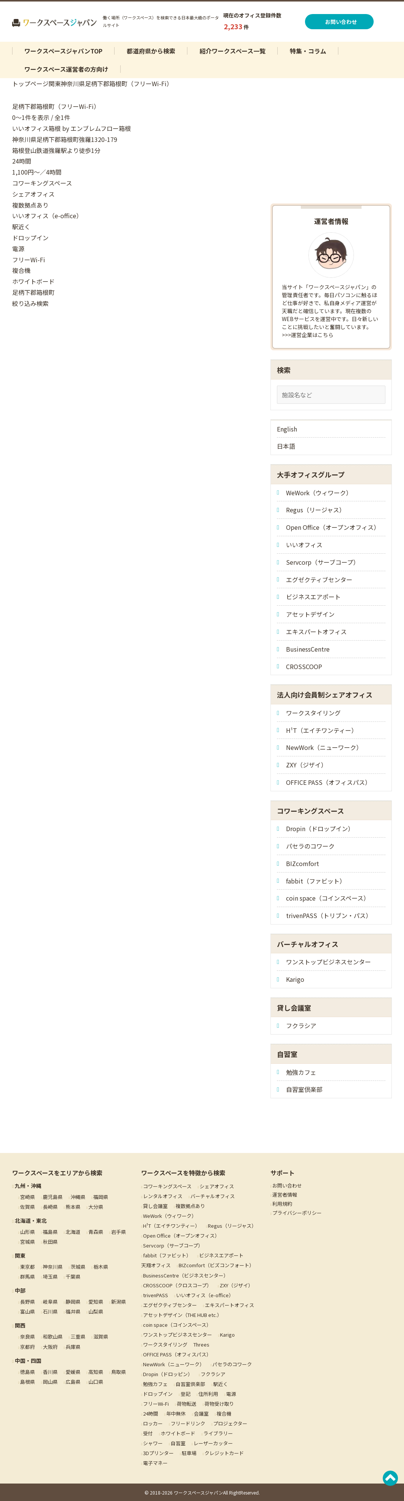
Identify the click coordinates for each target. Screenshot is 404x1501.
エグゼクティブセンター (319, 579)
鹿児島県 (53, 1196)
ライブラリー (218, 1433)
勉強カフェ (301, 1072)
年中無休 (176, 1413)
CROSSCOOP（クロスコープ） (177, 1285)
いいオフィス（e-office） (205, 1295)
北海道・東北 (31, 1220)
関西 (20, 1325)
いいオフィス (304, 544)
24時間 (150, 1413)
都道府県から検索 (151, 50)
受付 (148, 1433)
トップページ (30, 83)
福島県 (50, 1231)
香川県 (50, 1371)
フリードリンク (188, 1423)
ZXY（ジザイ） (306, 764)
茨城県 (78, 1266)
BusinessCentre (308, 649)
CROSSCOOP (304, 666)
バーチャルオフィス (212, 1196)
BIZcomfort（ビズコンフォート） (216, 1265)
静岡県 (73, 1301)
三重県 (78, 1336)
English (287, 428)
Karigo (295, 979)
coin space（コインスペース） (327, 897)
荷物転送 (186, 1403)
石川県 (50, 1311)
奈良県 (27, 1336)
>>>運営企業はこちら (307, 335)
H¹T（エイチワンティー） (321, 730)
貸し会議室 (155, 1206)
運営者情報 (284, 1194)
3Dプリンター (158, 1453)
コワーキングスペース (167, 1186)
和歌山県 (53, 1336)
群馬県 (27, 1276)
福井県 (73, 1311)
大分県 (95, 1206)
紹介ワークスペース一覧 (233, 50)
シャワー (153, 1443)
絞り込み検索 (30, 303)
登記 (185, 1393)
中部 (20, 1290)
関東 (55, 83)
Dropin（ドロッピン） (168, 1374)
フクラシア (301, 1025)
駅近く (220, 1384)
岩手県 (118, 1231)
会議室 (201, 1413)
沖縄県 (78, 1196)
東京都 (27, 1266)
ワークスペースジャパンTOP (63, 50)
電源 (231, 1393)
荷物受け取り (219, 1403)
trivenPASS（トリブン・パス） (329, 915)
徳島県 (27, 1371)
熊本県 (73, 1206)
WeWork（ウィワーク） (319, 492)
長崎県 (50, 1206)
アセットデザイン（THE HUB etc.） (182, 1314)
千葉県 (73, 1276)
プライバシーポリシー (297, 1212)
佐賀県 (27, 1206)
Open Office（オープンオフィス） (333, 527)
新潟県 (118, 1301)
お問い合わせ (342, 21)
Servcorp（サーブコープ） (322, 562)
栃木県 (100, 1266)
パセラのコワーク (310, 846)
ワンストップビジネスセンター (328, 961)
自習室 (178, 1443)
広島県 (73, 1381)
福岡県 (100, 1196)
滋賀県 (100, 1336)
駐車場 (189, 1453)
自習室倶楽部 (304, 1089)
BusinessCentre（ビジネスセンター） (185, 1275)
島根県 (27, 1381)
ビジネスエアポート (313, 596)
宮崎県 (27, 1196)
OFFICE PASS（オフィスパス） (328, 782)
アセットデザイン (310, 614)
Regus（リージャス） (315, 509)
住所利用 (208, 1393)
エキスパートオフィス (316, 631)
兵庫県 (73, 1346)
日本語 (286, 445)
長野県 (27, 1301)
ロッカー (153, 1423)
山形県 (27, 1231)
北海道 (73, 1231)
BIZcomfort (302, 863)
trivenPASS (155, 1295)
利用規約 (282, 1203)
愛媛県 (73, 1371)
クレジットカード (224, 1453)
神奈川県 (73, 83)
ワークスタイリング (313, 712)
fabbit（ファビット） (316, 880)
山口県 (95, 1381)
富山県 (27, 1311)
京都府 (27, 1346)
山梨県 (95, 1311)
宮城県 (27, 1241)
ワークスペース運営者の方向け (66, 69)
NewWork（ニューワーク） (324, 747)
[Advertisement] (331, 148)
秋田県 (50, 1241)
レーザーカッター (213, 1443)
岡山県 (50, 1381)
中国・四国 (28, 1360)
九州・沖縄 (28, 1185)
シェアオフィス (217, 1186)
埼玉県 (50, 1276)
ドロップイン (158, 1393)
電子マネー (155, 1462)
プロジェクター (230, 1423)
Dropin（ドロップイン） (320, 828)
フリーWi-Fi (156, 1403)
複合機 (224, 1413)
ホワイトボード (178, 1433)
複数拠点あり (190, 1206)
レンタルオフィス (162, 1196)
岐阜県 (50, 1301)
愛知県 (95, 1301)
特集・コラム (308, 50)
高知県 (95, 1371)
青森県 (95, 1231)
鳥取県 (118, 1371)
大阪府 (50, 1346)
